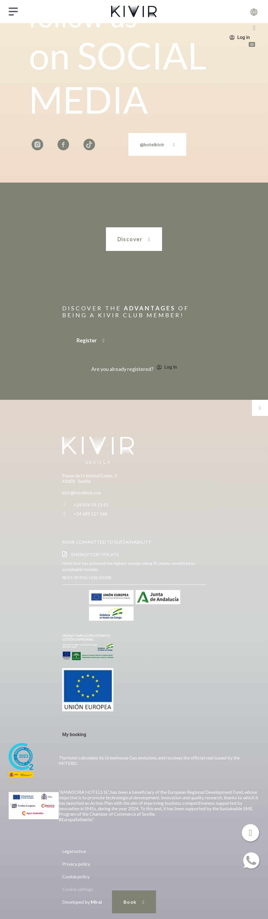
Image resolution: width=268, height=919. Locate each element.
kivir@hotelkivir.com (81, 492)
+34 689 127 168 (90, 513)
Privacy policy (76, 864)
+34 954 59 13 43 (91, 504)
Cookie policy (76, 876)
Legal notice (74, 851)
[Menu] (13, 11)
